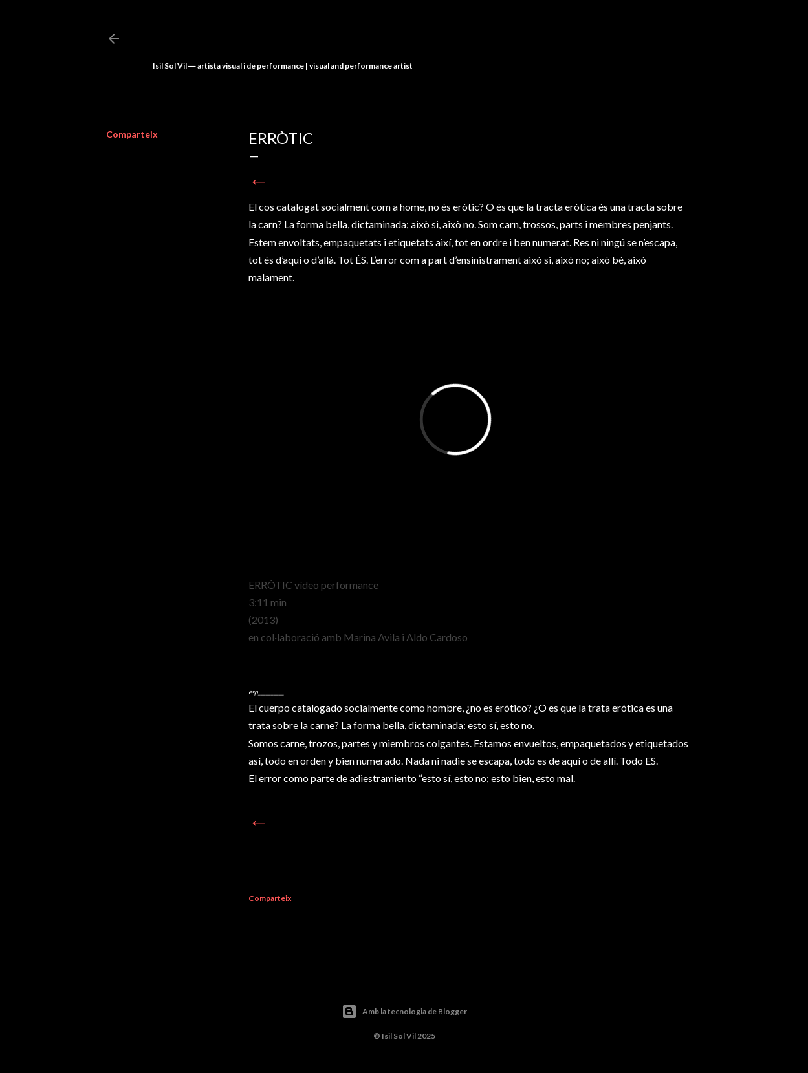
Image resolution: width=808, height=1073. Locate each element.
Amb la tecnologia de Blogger (404, 1011)
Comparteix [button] (132, 134)
